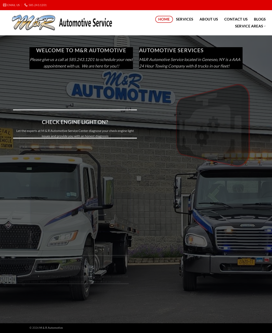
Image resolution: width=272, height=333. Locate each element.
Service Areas (250, 26)
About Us (209, 19)
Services (184, 19)
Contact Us (236, 19)
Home (164, 19)
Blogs (260, 19)
